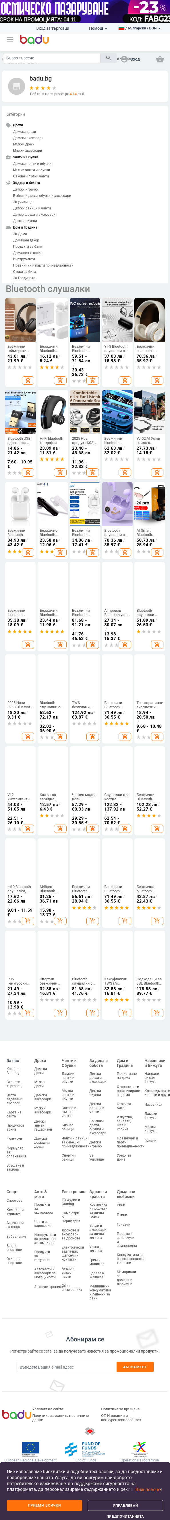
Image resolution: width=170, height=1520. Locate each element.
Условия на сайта (47, 1409)
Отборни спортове (14, 1261)
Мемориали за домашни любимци (126, 1278)
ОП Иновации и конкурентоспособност (121, 1417)
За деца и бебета (98, 1063)
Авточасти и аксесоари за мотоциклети (45, 1273)
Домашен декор (26, 240)
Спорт (12, 1191)
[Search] (52, 58)
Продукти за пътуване (42, 1256)
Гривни (150, 1141)
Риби (121, 1205)
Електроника (74, 1191)
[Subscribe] (67, 1367)
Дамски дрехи (24, 132)
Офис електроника (72, 1288)
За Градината (24, 278)
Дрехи (40, 1060)
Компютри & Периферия (71, 1217)
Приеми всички (44, 1505)
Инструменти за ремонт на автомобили (45, 1239)
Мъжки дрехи (24, 144)
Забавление (16, 1237)
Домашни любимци (126, 1194)
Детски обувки (25, 221)
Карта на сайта (14, 1114)
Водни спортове (14, 1248)
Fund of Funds (85, 1460)
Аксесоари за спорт (15, 1225)
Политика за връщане (120, 1409)
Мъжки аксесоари (27, 151)
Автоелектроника (48, 1287)
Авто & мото (40, 1194)
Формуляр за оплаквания (16, 1152)
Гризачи (123, 1225)
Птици (122, 1215)
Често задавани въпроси (14, 1099)
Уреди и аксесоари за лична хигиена (97, 1232)
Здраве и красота (98, 1194)
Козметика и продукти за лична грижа (98, 1211)
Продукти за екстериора (43, 1209)
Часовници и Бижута (155, 1063)
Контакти (14, 1139)
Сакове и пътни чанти (31, 176)
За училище (22, 202)
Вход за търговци (52, 28)
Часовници (154, 1105)
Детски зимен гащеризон (43, 1125)
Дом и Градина (125, 1063)
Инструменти (24, 259)
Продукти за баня (27, 247)
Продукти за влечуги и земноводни (127, 1240)
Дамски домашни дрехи (42, 1143)
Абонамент (135, 1367)
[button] (10, 39)
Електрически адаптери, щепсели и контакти (73, 1253)
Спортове (14, 1201)
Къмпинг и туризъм (15, 1212)
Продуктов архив (15, 1127)
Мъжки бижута (151, 1129)
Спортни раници (69, 1157)
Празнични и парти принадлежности (43, 265)
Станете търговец (14, 1084)
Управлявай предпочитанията (125, 1507)
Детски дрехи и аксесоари (34, 215)
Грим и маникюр (97, 1262)
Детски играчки (26, 189)
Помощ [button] (98, 28)
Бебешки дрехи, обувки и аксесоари (42, 196)
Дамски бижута (151, 1116)
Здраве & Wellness (96, 1275)
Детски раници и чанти (32, 208)
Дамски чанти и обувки (32, 164)
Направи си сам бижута (152, 1078)
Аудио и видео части (68, 1273)
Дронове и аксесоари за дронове (71, 1234)
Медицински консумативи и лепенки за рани (100, 1292)
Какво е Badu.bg (13, 1071)
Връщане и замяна (15, 1167)
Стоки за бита (24, 272)
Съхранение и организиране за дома (128, 1091)
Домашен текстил (27, 253)
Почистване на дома (127, 1076)
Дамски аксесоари (28, 138)
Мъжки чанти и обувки (31, 170)
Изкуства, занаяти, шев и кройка (125, 1123)
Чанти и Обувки (69, 1063)
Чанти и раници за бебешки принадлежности (75, 1142)
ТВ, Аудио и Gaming (71, 1202)
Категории (15, 114)
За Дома (20, 234)
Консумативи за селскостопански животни (131, 1259)
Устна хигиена (95, 1249)
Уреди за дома (124, 1157)
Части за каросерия (42, 1224)
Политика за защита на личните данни (60, 1417)
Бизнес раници (68, 1127)
